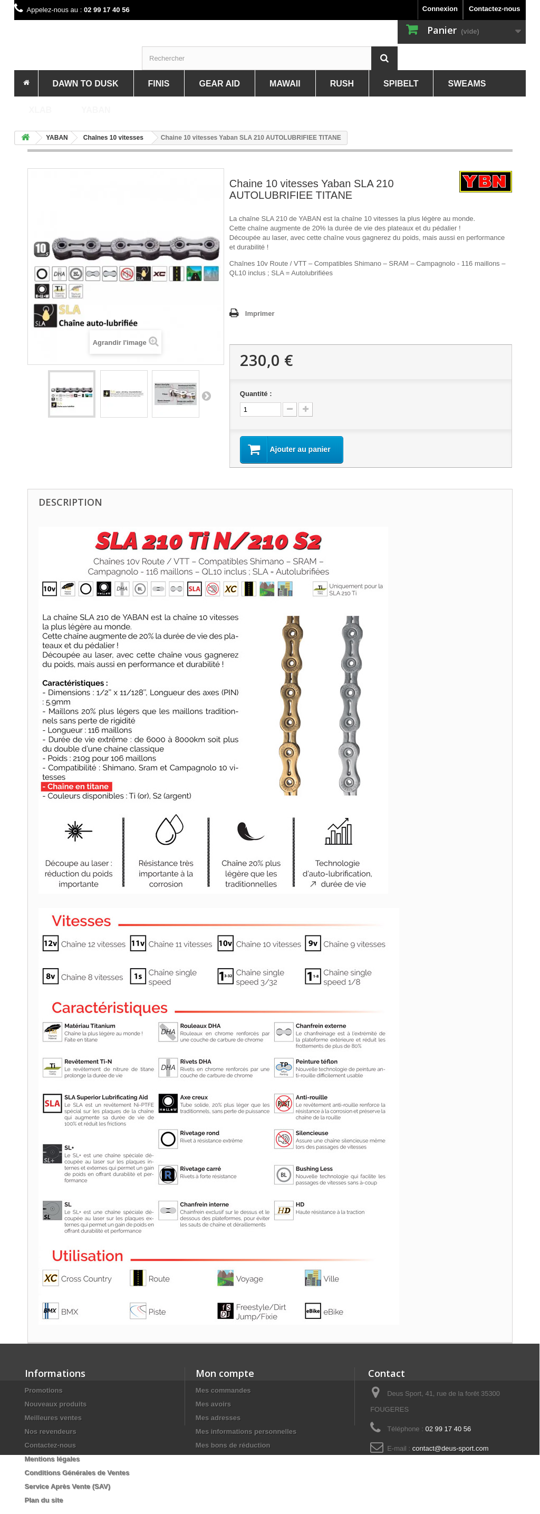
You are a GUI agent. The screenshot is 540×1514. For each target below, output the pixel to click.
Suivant (206, 395)
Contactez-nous (494, 9)
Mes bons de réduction (233, 1445)
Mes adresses (218, 1418)
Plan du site (44, 1500)
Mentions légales (52, 1459)
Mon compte (225, 1373)
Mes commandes (223, 1390)
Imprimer (260, 313)
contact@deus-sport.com (450, 1448)
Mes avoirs (213, 1404)
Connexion (440, 9)
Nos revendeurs (50, 1431)
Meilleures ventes (53, 1418)
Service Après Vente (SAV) (68, 1486)
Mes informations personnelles (246, 1431)
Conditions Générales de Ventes (77, 1473)
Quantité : (256, 394)
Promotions (44, 1390)
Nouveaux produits (56, 1404)
